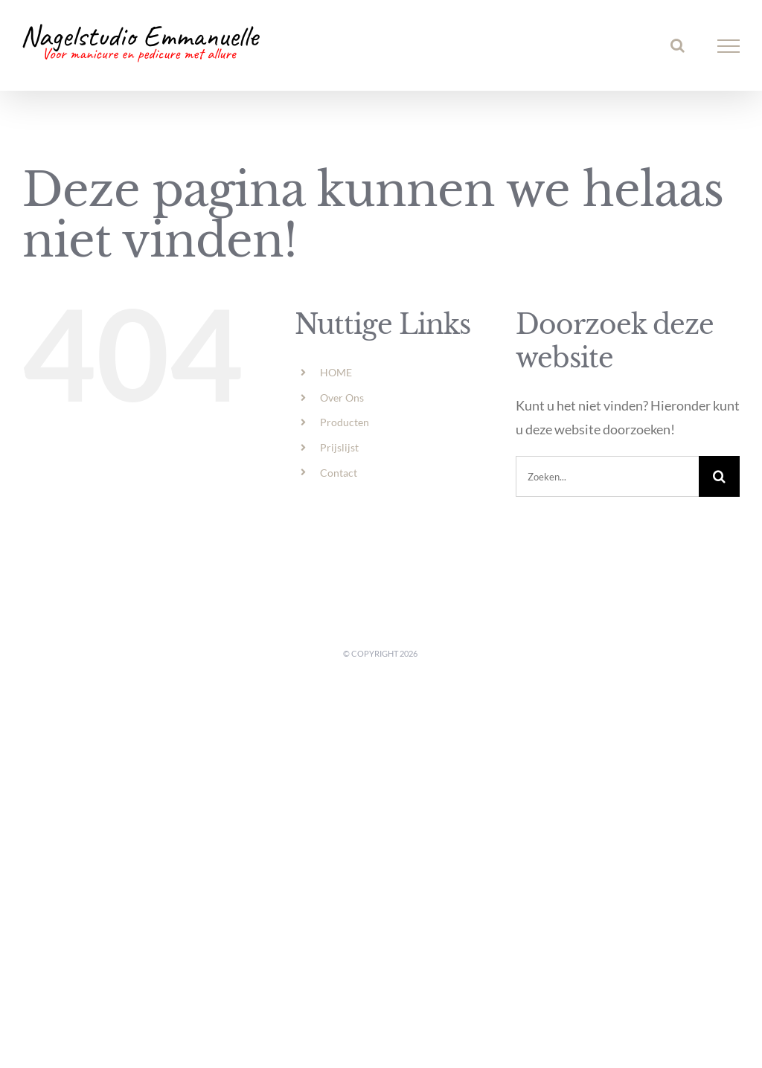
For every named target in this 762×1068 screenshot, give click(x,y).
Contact (338, 472)
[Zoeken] (719, 476)
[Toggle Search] (677, 45)
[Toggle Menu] (729, 46)
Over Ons (342, 397)
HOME (336, 372)
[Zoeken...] (607, 476)
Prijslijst (339, 447)
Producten (344, 422)
